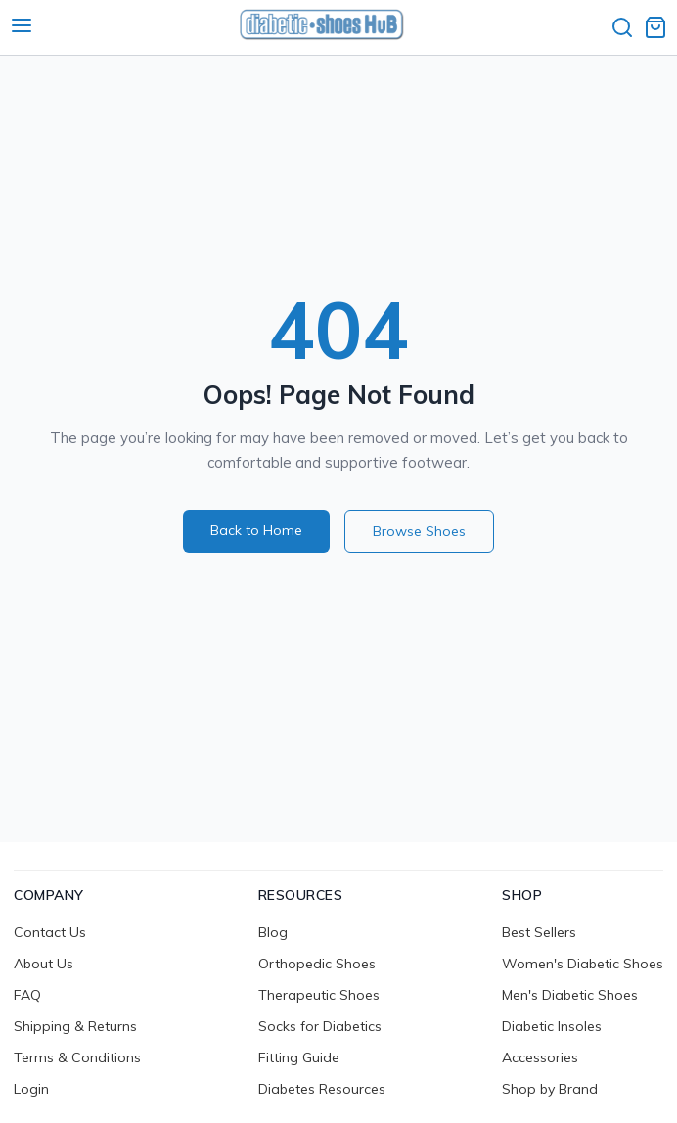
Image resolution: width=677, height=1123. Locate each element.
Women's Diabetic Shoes (582, 963)
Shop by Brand (550, 1089)
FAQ (27, 995)
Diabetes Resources (321, 1089)
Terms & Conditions (77, 1057)
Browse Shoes (419, 531)
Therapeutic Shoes (319, 995)
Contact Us (50, 932)
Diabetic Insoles (552, 1026)
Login (31, 1089)
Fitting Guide (298, 1057)
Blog (273, 932)
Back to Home (256, 530)
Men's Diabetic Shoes (570, 995)
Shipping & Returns (75, 1026)
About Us (43, 963)
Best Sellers (539, 932)
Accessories (540, 1057)
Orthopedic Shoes (317, 963)
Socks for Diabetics (320, 1026)
